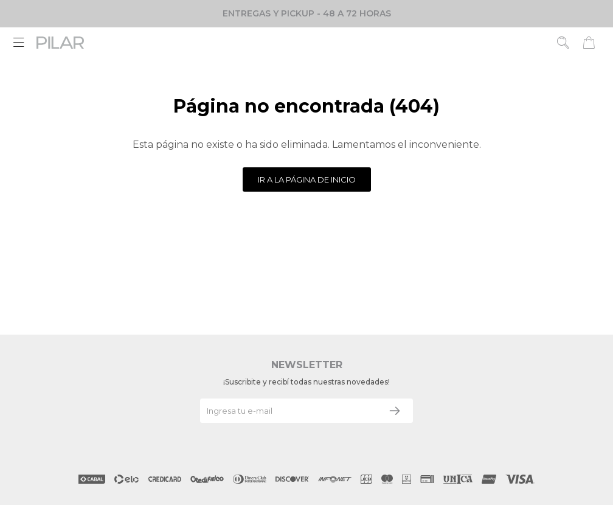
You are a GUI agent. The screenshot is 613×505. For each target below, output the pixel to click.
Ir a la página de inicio (307, 179)
